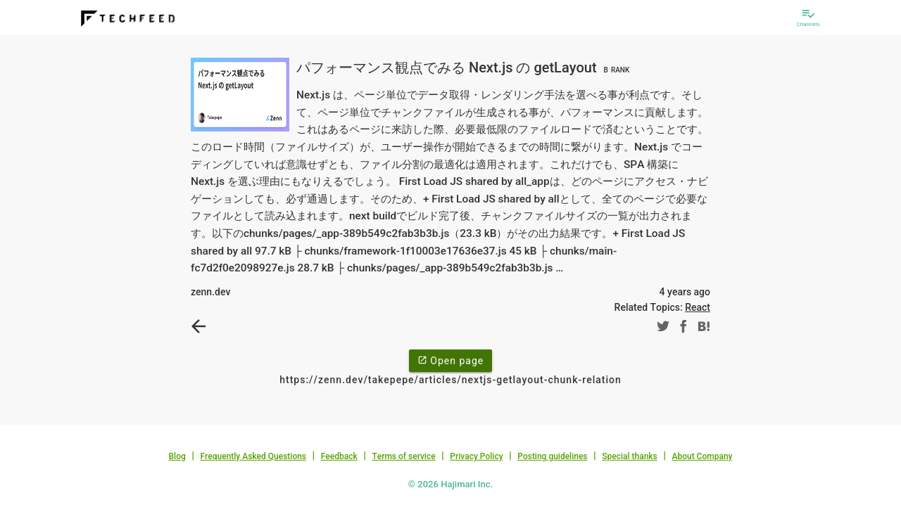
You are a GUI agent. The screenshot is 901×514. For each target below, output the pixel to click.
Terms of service (403, 456)
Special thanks (629, 456)
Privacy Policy (476, 456)
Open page (450, 360)
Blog (177, 456)
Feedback (339, 456)
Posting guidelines (552, 456)
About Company (702, 456)
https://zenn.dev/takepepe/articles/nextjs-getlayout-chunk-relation (450, 379)
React (697, 307)
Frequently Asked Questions (253, 456)
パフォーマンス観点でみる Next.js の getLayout (464, 67)
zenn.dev (210, 291)
